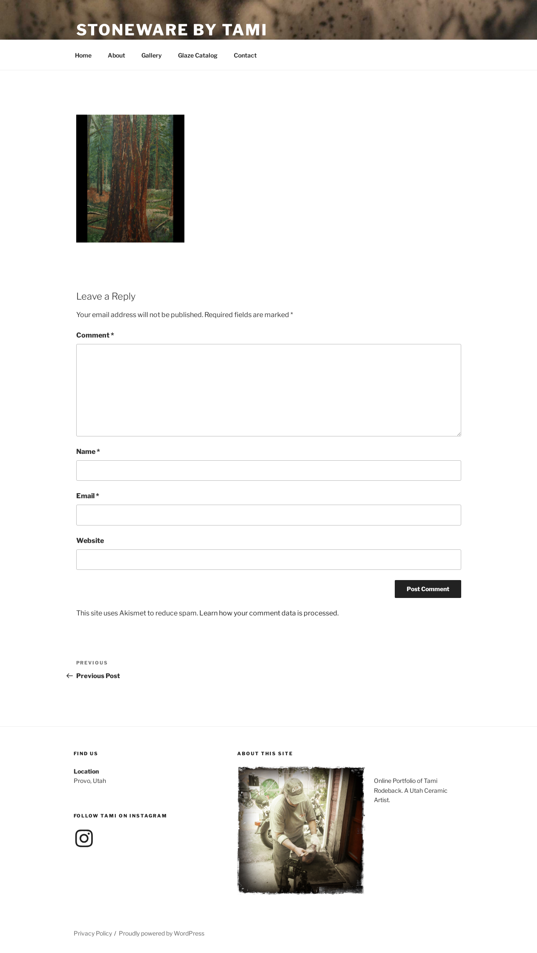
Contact (245, 55)
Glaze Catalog (198, 55)
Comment (95, 335)
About (116, 55)
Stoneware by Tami (172, 29)
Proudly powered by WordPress (161, 933)
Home (83, 55)
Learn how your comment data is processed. (269, 613)
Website (90, 541)
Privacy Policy (93, 933)
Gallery (151, 55)
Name (88, 452)
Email (87, 496)
